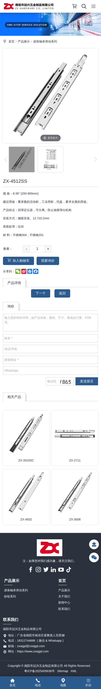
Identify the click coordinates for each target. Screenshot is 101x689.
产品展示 (24, 41)
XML (74, 671)
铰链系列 (10, 596)
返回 (62, 293)
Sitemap (62, 671)
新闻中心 (64, 602)
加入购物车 (18, 260)
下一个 (41, 293)
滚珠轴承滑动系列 (45, 41)
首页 (11, 41)
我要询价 (48, 260)
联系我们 (64, 609)
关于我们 (64, 596)
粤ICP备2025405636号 (39, 671)
